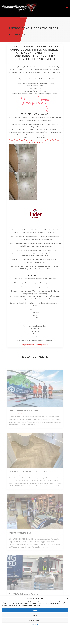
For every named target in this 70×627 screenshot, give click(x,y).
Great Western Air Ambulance (23, 411)
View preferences (35, 620)
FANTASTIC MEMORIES (20, 533)
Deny (35, 615)
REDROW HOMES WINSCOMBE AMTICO (28, 472)
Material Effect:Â (33, 86)
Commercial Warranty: (32, 91)
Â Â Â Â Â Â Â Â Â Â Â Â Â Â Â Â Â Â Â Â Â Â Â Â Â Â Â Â (32, 140)
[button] (67, 598)
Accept (35, 610)
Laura (12, 414)
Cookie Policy (35, 624)
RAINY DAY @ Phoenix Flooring (23, 594)
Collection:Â (21, 83)
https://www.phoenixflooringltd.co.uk (35, 345)
